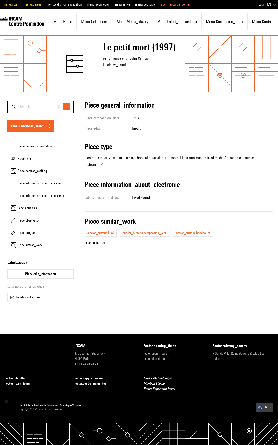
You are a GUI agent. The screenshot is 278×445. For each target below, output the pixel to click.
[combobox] (40, 107)
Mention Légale (156, 383)
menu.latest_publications (177, 21)
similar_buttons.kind (100, 233)
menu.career (32, 4)
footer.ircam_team (20, 383)
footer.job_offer (18, 378)
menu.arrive (122, 4)
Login (261, 4)
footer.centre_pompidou (93, 383)
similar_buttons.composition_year (144, 233)
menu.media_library (132, 21)
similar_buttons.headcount (193, 233)
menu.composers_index (224, 21)
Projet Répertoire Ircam (161, 389)
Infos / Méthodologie (160, 378)
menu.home (62, 21)
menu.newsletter (98, 4)
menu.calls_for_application (64, 4)
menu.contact (263, 21)
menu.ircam (11, 4)
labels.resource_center (175, 4)
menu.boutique (145, 4)
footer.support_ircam (91, 378)
